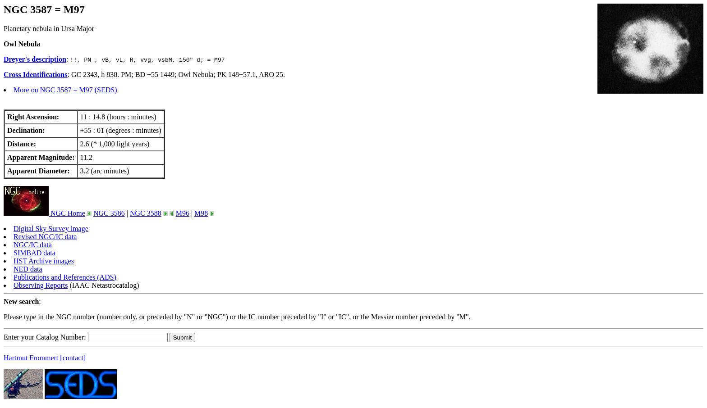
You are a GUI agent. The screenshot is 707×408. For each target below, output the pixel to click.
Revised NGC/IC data (45, 236)
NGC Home (44, 213)
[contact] (73, 358)
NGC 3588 (145, 213)
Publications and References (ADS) (65, 277)
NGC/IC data (33, 245)
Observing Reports (41, 285)
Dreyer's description (35, 59)
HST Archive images (44, 261)
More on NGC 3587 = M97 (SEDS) (65, 90)
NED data (28, 269)
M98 (201, 213)
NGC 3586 (109, 213)
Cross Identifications (36, 74)
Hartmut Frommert (31, 358)
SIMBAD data (34, 253)
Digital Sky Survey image (51, 228)
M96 (182, 213)
